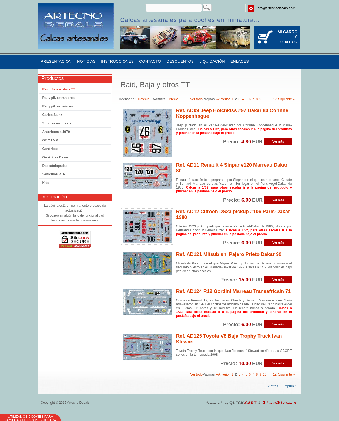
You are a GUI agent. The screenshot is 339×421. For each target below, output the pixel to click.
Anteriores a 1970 (56, 132)
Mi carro (288, 32)
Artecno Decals (78, 403)
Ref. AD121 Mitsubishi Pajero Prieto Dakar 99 (228, 254)
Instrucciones (117, 61)
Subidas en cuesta (56, 123)
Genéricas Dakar (55, 157)
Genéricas (50, 149)
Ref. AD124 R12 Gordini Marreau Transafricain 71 (233, 291)
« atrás (273, 386)
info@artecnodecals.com (276, 8)
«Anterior (223, 99)
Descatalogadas (54, 166)
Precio (173, 99)
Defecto (143, 99)
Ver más (278, 141)
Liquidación (212, 61)
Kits (45, 183)
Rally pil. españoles (57, 106)
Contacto (150, 61)
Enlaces (239, 61)
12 (275, 99)
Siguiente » (286, 99)
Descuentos (180, 61)
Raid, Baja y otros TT (58, 89)
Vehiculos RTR (53, 174)
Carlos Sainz (52, 115)
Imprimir (289, 386)
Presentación (56, 61)
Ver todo (196, 99)
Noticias (86, 61)
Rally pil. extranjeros (58, 98)
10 (264, 99)
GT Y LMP (50, 140)
